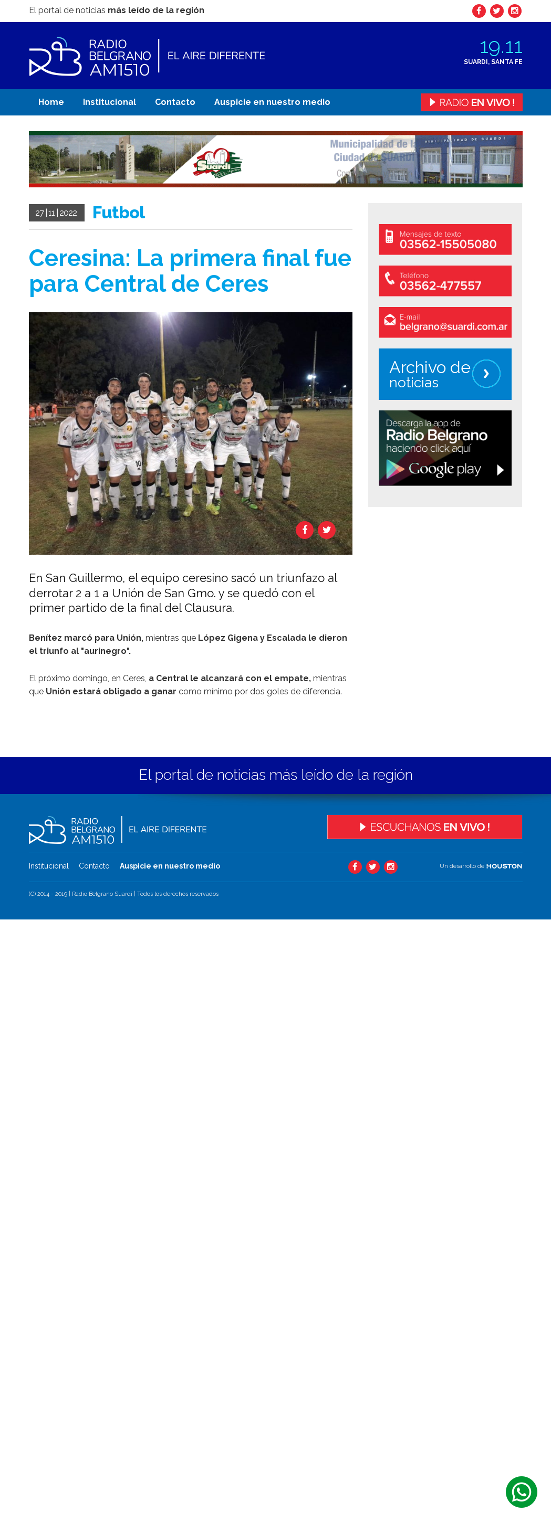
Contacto (175, 102)
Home (51, 102)
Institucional (109, 102)
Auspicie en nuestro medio (272, 102)
